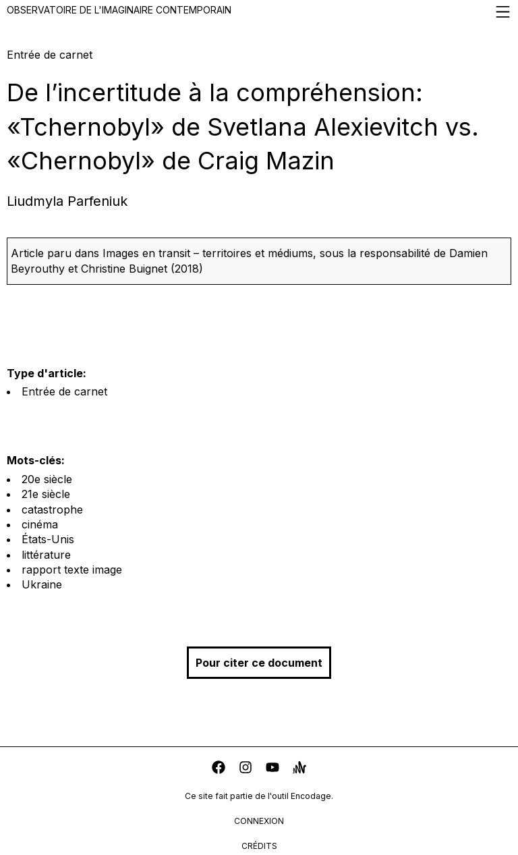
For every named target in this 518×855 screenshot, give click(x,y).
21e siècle (46, 494)
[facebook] (218, 769)
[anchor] (299, 769)
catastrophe (52, 509)
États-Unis (48, 539)
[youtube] (272, 769)
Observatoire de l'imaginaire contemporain (259, 11)
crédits (259, 846)
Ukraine (42, 584)
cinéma (40, 524)
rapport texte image (72, 569)
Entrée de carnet (64, 391)
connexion (259, 821)
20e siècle (47, 479)
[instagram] (245, 769)
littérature (46, 554)
